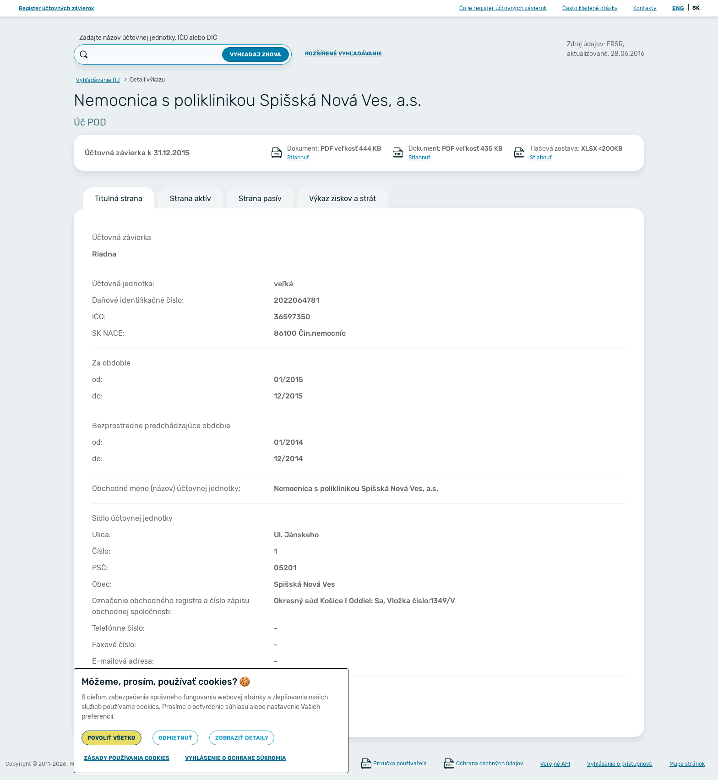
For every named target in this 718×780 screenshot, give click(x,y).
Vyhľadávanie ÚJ (98, 80)
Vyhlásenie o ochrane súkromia (235, 758)
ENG (678, 8)
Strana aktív (190, 198)
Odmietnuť (175, 738)
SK (696, 8)
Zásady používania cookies (126, 758)
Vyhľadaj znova (255, 54)
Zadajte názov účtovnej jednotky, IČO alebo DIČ (148, 38)
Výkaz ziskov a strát (342, 198)
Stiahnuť (298, 157)
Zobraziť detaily (241, 738)
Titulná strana (118, 198)
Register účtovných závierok (56, 8)
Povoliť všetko (111, 738)
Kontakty (645, 8)
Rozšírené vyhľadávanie (343, 53)
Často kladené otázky (590, 8)
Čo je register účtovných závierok (503, 8)
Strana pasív (260, 198)
